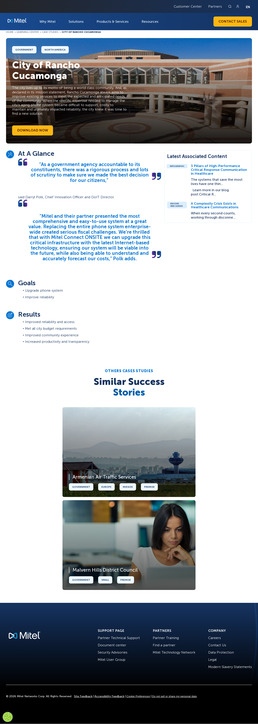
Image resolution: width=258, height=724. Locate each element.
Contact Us (217, 645)
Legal (212, 660)
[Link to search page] (230, 6)
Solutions (76, 22)
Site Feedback (83, 696)
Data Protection (221, 652)
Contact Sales (232, 21)
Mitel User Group (111, 660)
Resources (149, 22)
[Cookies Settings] (8, 717)
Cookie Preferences (138, 696)
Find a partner (164, 645)
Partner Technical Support (119, 638)
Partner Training (166, 638)
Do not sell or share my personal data (174, 696)
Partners (215, 6)
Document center (112, 645)
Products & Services (113, 22)
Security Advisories (112, 652)
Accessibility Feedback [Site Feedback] (109, 696)
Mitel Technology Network (174, 652)
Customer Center (188, 6)
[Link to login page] (238, 6)
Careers (214, 638)
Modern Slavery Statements (230, 667)
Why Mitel (48, 22)
